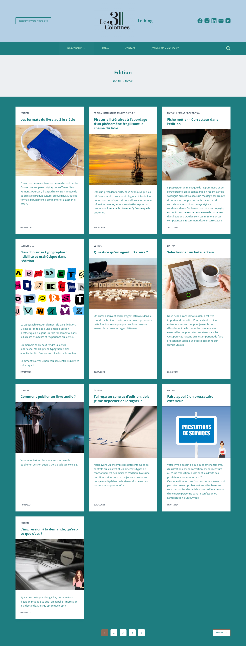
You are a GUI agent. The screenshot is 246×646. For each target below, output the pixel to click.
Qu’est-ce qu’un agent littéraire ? (121, 252)
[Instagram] (207, 20)
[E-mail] (221, 20)
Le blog (145, 20)
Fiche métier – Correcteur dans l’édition (192, 121)
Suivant (221, 632)
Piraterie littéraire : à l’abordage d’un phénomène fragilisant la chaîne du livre (120, 123)
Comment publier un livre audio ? (48, 396)
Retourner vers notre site (33, 20)
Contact (130, 48)
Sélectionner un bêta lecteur (190, 252)
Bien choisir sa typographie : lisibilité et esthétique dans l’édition (43, 256)
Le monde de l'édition (188, 113)
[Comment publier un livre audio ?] (50, 427)
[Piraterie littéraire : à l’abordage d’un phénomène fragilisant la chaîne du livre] (123, 159)
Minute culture (126, 113)
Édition (24, 113)
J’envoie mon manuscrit (165, 48)
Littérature (109, 113)
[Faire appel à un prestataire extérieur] (196, 432)
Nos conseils (77, 48)
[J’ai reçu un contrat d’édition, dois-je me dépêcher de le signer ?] (123, 432)
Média (105, 48)
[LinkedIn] (214, 20)
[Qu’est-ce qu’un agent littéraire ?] (123, 283)
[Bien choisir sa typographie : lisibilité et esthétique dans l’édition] (50, 292)
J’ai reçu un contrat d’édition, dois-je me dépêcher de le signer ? (122, 398)
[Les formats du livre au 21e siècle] (50, 150)
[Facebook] (200, 20)
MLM (32, 245)
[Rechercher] (228, 48)
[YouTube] (228, 20)
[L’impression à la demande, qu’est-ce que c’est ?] (50, 564)
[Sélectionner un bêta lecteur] (196, 283)
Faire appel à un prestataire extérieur (190, 398)
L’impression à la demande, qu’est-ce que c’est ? (49, 531)
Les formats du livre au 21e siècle (47, 119)
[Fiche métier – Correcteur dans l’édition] (196, 155)
